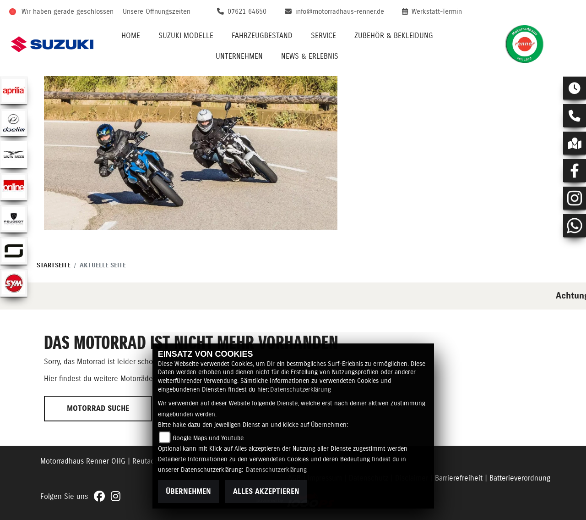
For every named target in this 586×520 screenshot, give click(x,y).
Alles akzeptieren (266, 491)
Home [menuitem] (130, 35)
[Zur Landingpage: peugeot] (13, 218)
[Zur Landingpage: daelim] (13, 122)
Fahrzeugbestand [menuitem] (262, 35)
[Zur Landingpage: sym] (13, 283)
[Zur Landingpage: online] (13, 186)
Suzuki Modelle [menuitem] (185, 35)
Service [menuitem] (323, 35)
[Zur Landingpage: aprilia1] (13, 90)
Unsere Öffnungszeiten (156, 11)
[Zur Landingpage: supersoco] (13, 251)
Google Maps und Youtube (208, 438)
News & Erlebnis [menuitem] (309, 56)
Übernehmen (188, 491)
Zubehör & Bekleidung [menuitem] (393, 35)
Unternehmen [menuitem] (239, 56)
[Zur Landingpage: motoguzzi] (13, 154)
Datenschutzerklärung (300, 390)
